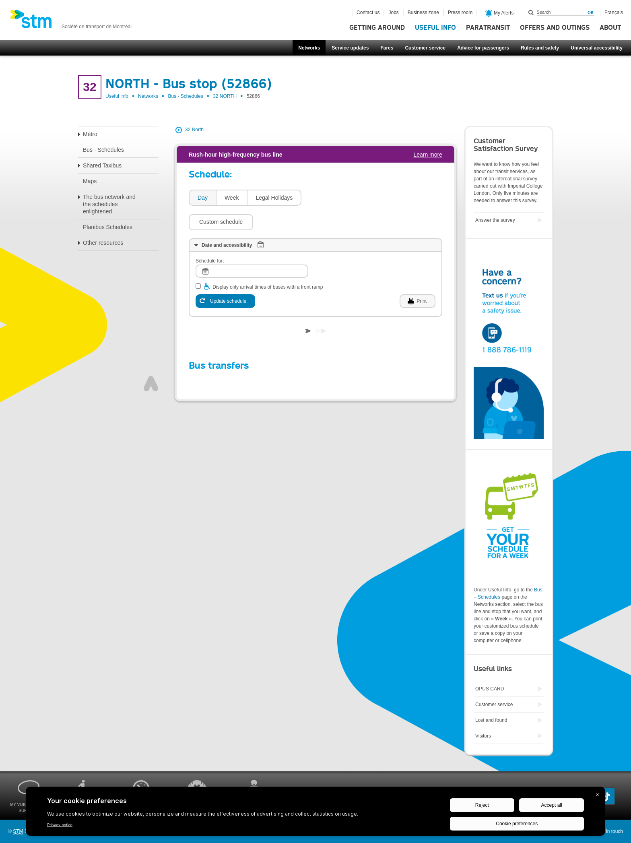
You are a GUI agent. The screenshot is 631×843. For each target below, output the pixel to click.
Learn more (427, 154)
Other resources (103, 243)
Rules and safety (540, 48)
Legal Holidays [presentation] (274, 197)
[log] (252, 247)
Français (613, 12)
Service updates (350, 48)
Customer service (425, 48)
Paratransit (488, 27)
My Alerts (499, 13)
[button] (337, 198)
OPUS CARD (489, 689)
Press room (460, 12)
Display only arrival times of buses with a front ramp (267, 263)
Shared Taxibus (102, 165)
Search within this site (531, 12)
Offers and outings (555, 27)
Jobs (393, 12)
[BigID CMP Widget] (315, 813)
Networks (309, 48)
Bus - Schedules (185, 96)
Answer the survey (495, 220)
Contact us (368, 12)
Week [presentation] (232, 197)
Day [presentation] (203, 197)
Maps (90, 181)
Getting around (377, 27)
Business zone (423, 12)
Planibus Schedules (107, 227)
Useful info (435, 27)
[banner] (71, 21)
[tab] (202, 198)
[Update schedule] (225, 277)
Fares (386, 48)
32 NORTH (225, 96)
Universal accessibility (597, 48)
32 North (194, 129)
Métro (90, 134)
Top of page (151, 359)
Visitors (483, 736)
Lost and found (491, 720)
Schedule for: (210, 237)
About (610, 27)
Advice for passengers (483, 48)
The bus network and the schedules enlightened (109, 204)
